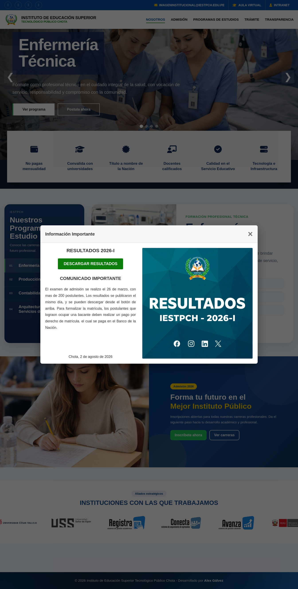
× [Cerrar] (250, 234)
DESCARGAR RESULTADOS (90, 264)
